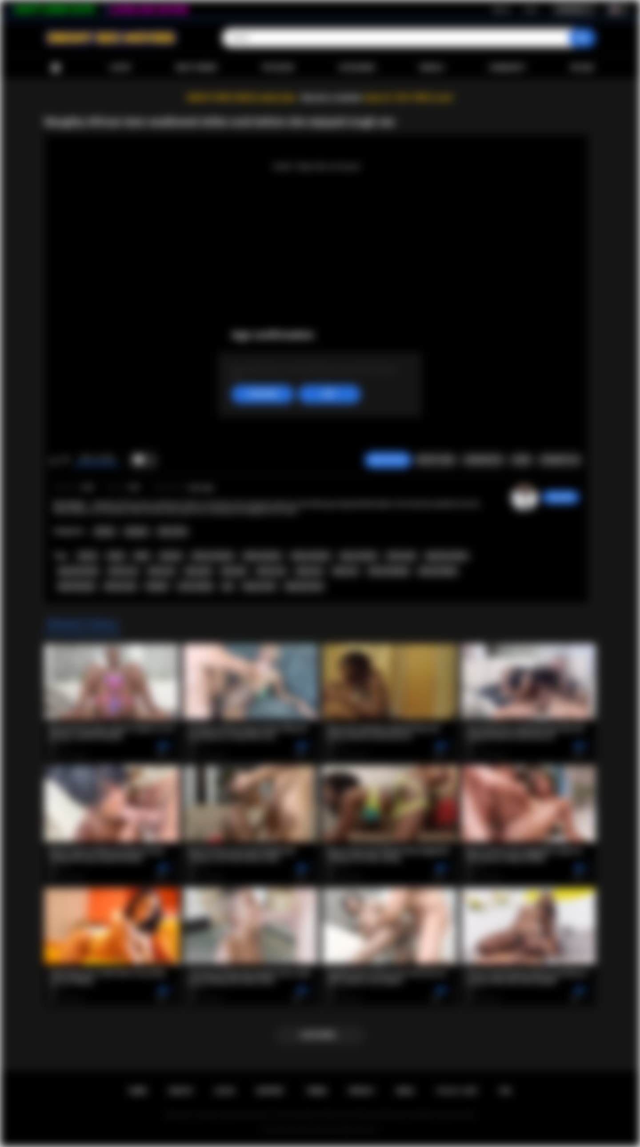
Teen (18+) (172, 531)
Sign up (501, 9)
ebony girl (198, 571)
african (87, 556)
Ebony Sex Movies (310, 1130)
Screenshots (483, 460)
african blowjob (388, 571)
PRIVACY (361, 1091)
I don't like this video (65, 460)
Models (432, 67)
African (105, 531)
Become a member (332, 97)
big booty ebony (447, 556)
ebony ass (161, 571)
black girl (233, 571)
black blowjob (76, 586)
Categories (357, 67)
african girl (401, 556)
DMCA (405, 1091)
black (141, 556)
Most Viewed (196, 67)
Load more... (320, 1034)
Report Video (436, 460)
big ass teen (259, 586)
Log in (530, 9)
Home (55, 67)
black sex (345, 571)
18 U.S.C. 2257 (457, 1091)
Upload (582, 67)
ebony (116, 556)
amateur (170, 556)
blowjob (157, 586)
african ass (123, 571)
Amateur (136, 531)
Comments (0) (560, 460)
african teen (120, 586)
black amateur (262, 556)
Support (270, 1091)
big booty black (78, 571)
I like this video (53, 460)
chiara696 (560, 497)
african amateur (213, 556)
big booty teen (304, 586)
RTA (506, 1091)
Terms (316, 1091)
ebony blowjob (438, 571)
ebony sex (309, 571)
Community (506, 67)
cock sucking (195, 586)
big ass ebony (358, 556)
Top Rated (277, 67)
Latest (120, 67)
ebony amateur (310, 556)
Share (521, 460)
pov (228, 586)
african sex (271, 571)
